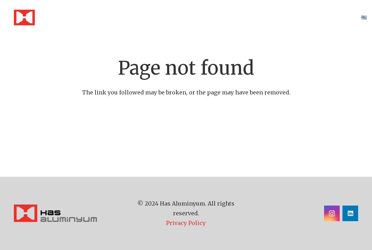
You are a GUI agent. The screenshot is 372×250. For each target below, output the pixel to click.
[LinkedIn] (350, 213)
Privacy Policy (186, 222)
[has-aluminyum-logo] (65, 213)
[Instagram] (332, 213)
